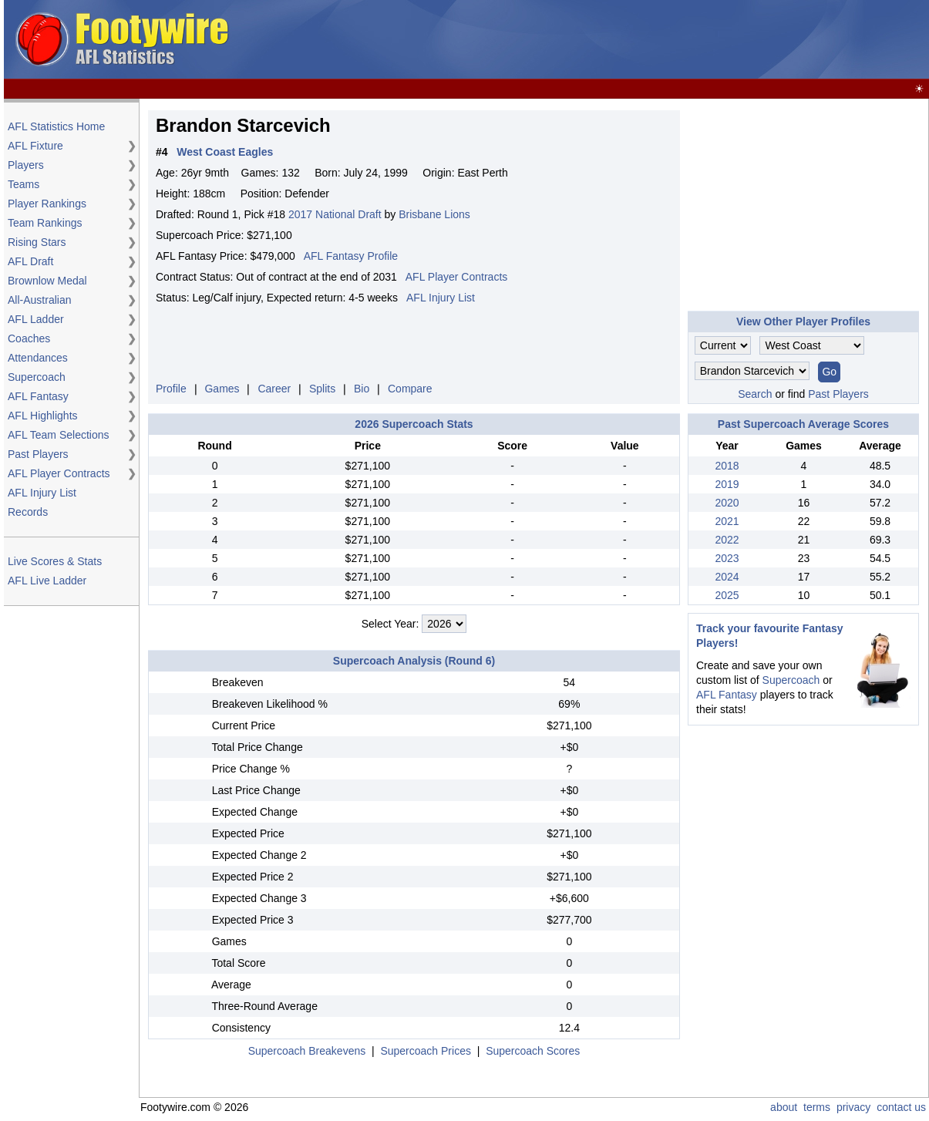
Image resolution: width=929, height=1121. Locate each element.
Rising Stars (37, 242)
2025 (727, 595)
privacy (853, 1107)
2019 (727, 484)
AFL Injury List (42, 492)
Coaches (29, 338)
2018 (727, 466)
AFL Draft (30, 261)
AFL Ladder (36, 319)
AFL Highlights (43, 415)
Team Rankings (45, 223)
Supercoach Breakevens (307, 1051)
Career (274, 388)
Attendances (38, 358)
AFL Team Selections (58, 435)
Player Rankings (47, 203)
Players (26, 165)
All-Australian (39, 300)
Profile (171, 388)
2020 (727, 503)
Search (755, 394)
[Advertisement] (645, 40)
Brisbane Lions (434, 214)
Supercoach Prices (425, 1051)
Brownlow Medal (47, 280)
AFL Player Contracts (59, 473)
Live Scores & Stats (55, 561)
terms (816, 1107)
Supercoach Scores (533, 1051)
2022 (727, 540)
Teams (23, 184)
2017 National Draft (335, 214)
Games (221, 388)
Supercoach (37, 377)
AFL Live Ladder (47, 580)
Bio (361, 388)
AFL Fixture (35, 146)
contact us (901, 1107)
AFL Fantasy (38, 396)
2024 (727, 577)
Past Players (38, 454)
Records (28, 512)
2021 (727, 521)
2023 (727, 558)
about (783, 1107)
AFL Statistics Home (56, 126)
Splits (322, 388)
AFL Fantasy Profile (351, 256)
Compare (410, 388)
